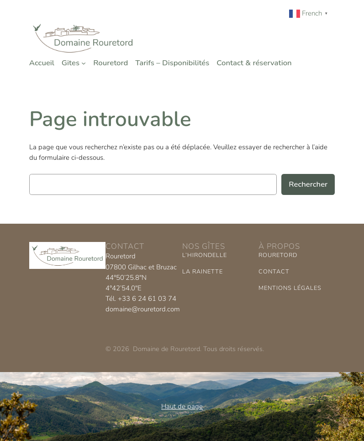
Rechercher (308, 184)
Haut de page (182, 406)
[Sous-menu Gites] (83, 63)
